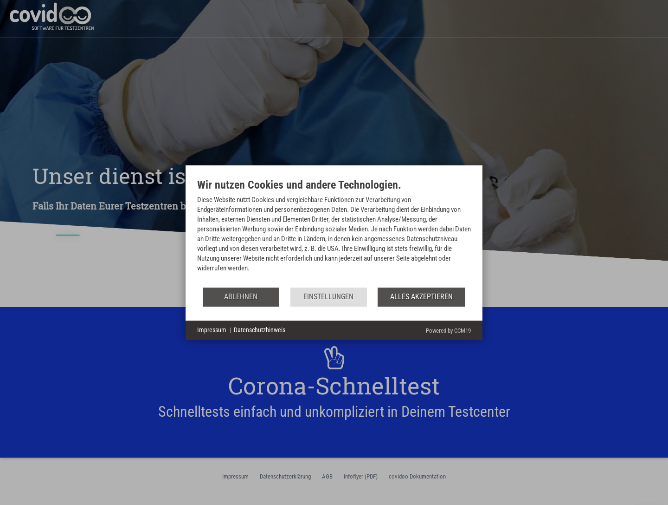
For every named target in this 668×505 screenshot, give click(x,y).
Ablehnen (240, 296)
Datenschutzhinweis (259, 330)
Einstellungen (328, 296)
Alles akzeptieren (421, 296)
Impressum (211, 330)
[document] (334, 232)
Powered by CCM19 (448, 330)
